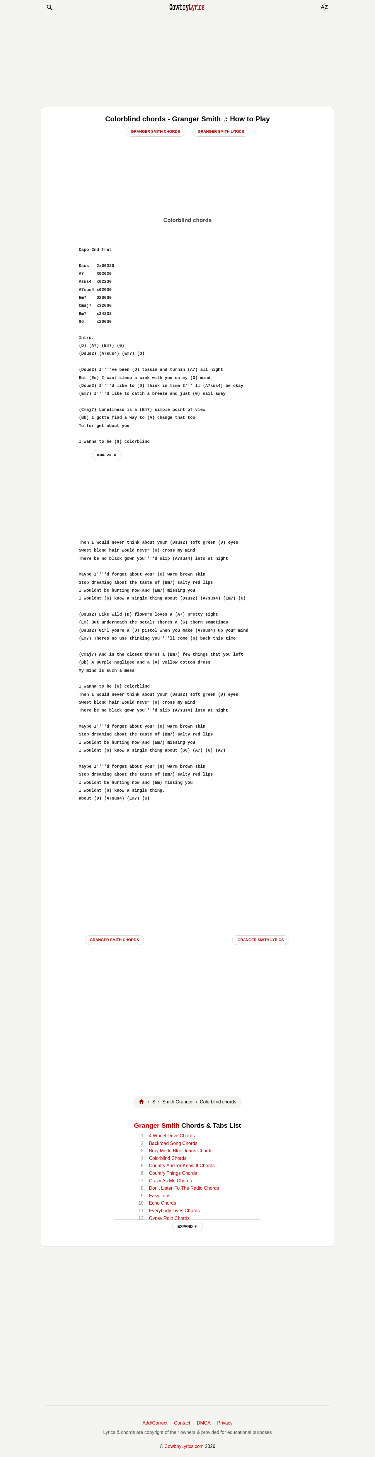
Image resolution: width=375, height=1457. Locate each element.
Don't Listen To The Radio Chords (184, 1188)
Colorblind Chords (167, 1158)
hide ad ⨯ (106, 455)
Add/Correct (154, 1422)
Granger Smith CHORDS (114, 940)
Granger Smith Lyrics (221, 131)
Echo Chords (162, 1203)
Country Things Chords (173, 1173)
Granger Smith (157, 1125)
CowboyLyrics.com (184, 1446)
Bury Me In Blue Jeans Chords (180, 1150)
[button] (49, 7)
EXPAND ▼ (188, 1226)
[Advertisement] (187, 59)
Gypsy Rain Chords (169, 1218)
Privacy (224, 1422)
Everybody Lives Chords (174, 1210)
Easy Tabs (160, 1195)
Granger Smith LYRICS (260, 940)
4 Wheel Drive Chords (172, 1135)
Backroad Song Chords (173, 1143)
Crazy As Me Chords (170, 1180)
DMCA (204, 1422)
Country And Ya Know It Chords (181, 1165)
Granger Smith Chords (155, 131)
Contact (182, 1422)
